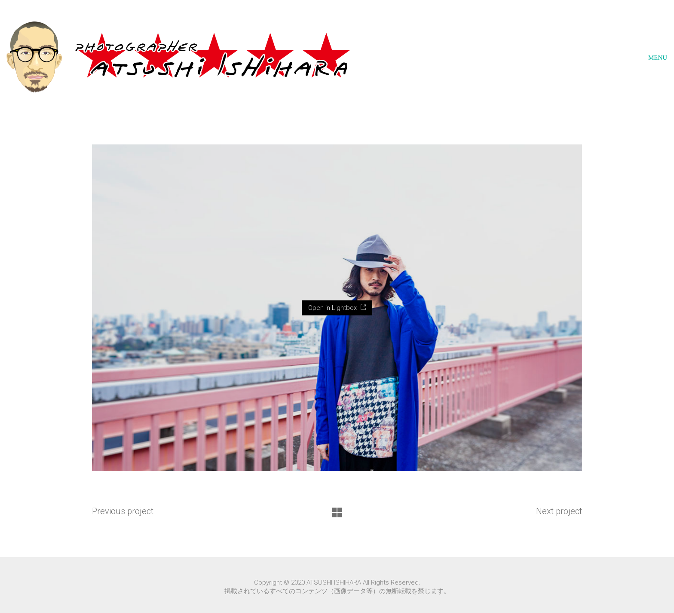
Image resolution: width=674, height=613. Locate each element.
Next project (559, 511)
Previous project (122, 511)
